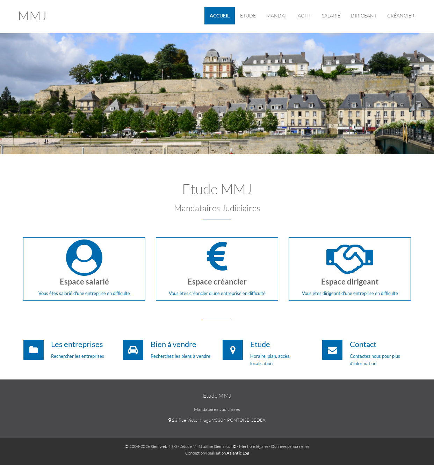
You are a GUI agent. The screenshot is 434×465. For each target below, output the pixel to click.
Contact (363, 344)
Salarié (331, 16)
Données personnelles (290, 446)
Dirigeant (364, 16)
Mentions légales (253, 446)
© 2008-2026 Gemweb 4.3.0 (151, 446)
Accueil (220, 16)
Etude (248, 16)
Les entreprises (77, 344)
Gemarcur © (225, 446)
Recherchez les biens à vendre (180, 356)
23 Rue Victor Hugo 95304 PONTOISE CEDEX (217, 420)
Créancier (400, 16)
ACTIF (304, 16)
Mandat (276, 16)
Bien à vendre (173, 344)
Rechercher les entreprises (77, 356)
